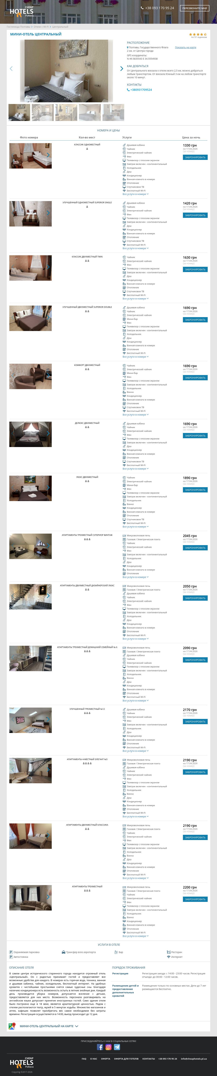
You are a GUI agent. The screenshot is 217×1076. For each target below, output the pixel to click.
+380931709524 (139, 90)
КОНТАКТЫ (148, 1058)
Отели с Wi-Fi (41, 26)
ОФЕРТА (106, 1058)
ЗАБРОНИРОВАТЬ (195, 157)
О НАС (94, 1058)
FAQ (84, 1058)
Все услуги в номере (136, 194)
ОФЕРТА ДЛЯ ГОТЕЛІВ (126, 1058)
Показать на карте (185, 47)
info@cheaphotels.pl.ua (194, 1058)
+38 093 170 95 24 (157, 8)
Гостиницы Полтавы (18, 26)
